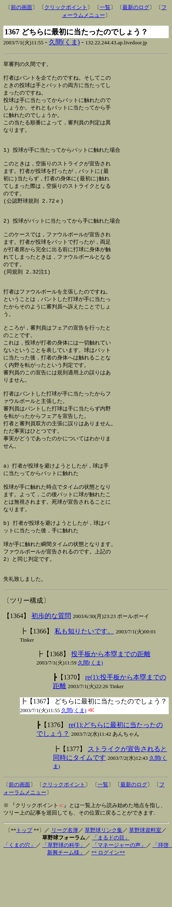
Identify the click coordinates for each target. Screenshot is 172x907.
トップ (24, 875)
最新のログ (135, 7)
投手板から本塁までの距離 (110, 699)
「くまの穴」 (19, 890)
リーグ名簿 (64, 875)
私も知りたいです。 (84, 676)
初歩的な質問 (51, 660)
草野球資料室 (145, 875)
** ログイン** (108, 898)
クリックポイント (65, 7)
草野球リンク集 (103, 875)
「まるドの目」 (111, 883)
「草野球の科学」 (63, 890)
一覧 (105, 7)
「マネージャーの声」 (119, 890)
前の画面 (21, 7)
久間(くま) (64, 42)
